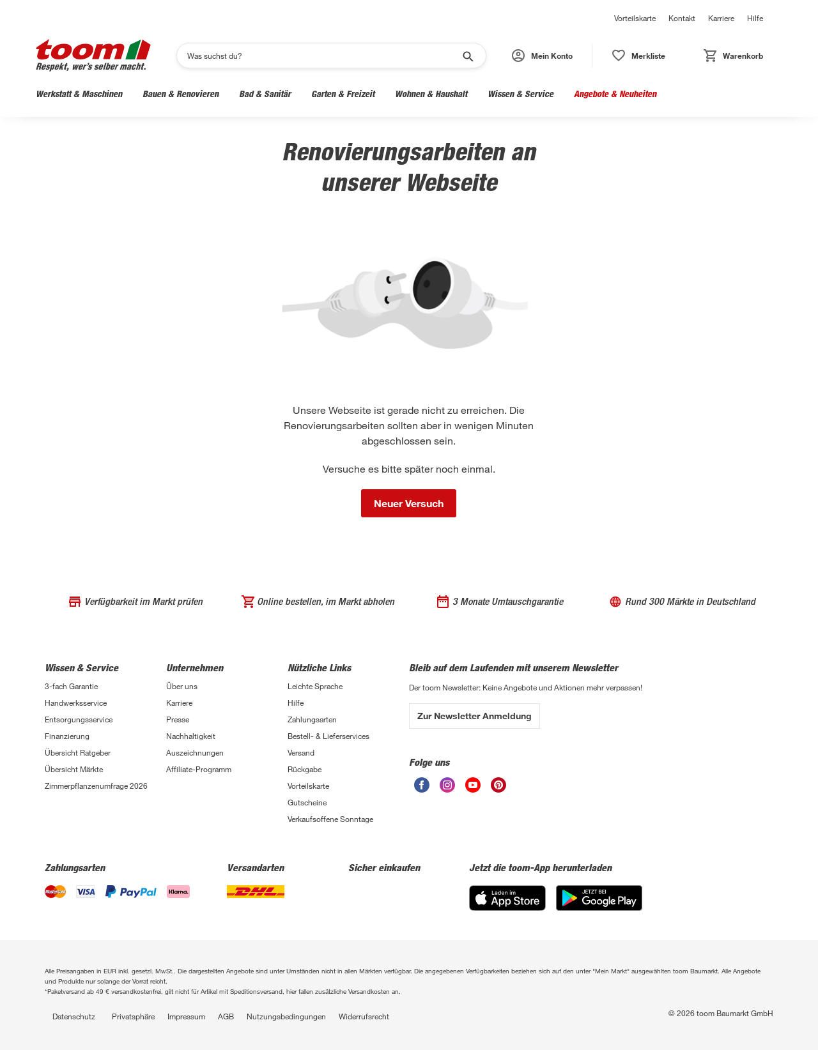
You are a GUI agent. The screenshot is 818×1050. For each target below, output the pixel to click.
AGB (226, 1016)
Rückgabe (304, 769)
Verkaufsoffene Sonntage (330, 819)
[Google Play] (599, 907)
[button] (543, 55)
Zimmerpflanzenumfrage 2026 (96, 785)
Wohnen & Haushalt (431, 93)
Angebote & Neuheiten (615, 93)
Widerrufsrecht (364, 1016)
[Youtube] (473, 789)
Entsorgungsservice (78, 719)
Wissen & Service (520, 93)
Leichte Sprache (315, 686)
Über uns (181, 686)
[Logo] (93, 55)
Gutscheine (307, 802)
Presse (177, 719)
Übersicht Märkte (74, 769)
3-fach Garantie (71, 686)
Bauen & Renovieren (181, 93)
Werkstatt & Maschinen (79, 93)
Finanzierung (67, 736)
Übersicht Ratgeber (78, 752)
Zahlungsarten (312, 719)
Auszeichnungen (195, 752)
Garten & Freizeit (342, 93)
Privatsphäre (133, 1016)
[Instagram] (447, 789)
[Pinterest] (498, 789)
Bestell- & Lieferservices (328, 736)
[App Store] (507, 907)
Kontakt (681, 18)
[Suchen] (323, 55)
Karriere (721, 18)
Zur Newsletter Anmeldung (474, 715)
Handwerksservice (76, 702)
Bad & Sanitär (265, 93)
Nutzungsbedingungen (286, 1016)
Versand (301, 752)
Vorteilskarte (635, 18)
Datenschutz (73, 1016)
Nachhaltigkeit (190, 736)
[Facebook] (421, 789)
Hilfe (755, 18)
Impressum (186, 1016)
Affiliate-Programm (198, 769)
